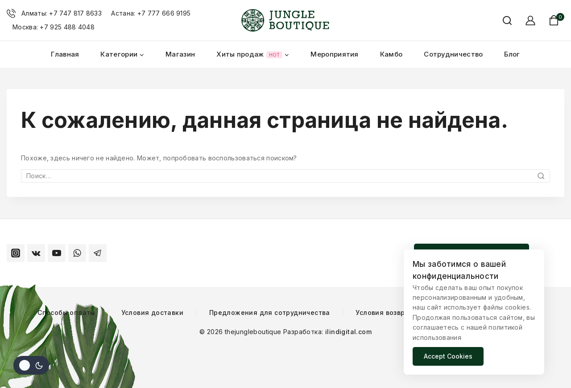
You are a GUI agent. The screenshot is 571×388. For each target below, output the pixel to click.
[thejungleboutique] (285, 20)
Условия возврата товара (399, 312)
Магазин (180, 54)
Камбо (391, 54)
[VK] (36, 253)
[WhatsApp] (77, 253)
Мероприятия (334, 54)
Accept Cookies (448, 356)
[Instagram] (16, 253)
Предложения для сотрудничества (269, 312)
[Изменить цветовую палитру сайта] (31, 365)
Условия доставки (152, 312)
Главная (65, 54)
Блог (512, 54)
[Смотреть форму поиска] (503, 20)
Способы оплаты (66, 312)
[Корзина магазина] (556, 20)
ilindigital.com (347, 331)
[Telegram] (98, 253)
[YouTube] (57, 253)
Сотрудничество (453, 54)
